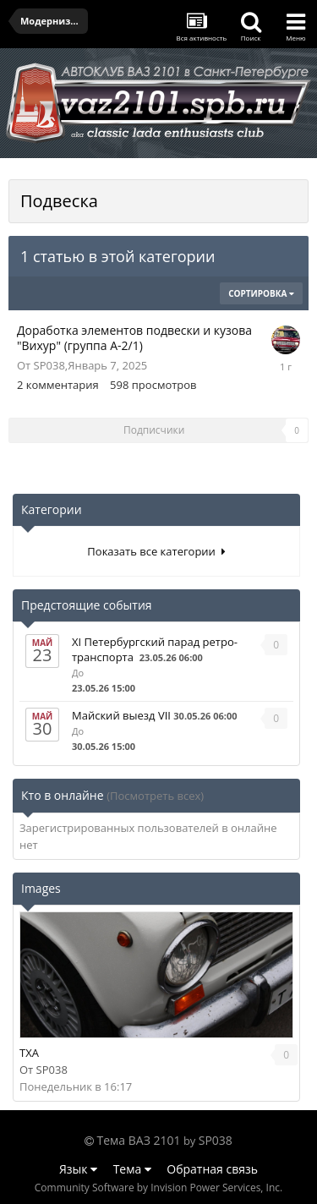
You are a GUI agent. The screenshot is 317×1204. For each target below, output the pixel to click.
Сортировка (261, 293)
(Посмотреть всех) (155, 795)
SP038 (49, 365)
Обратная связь (212, 1169)
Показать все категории (156, 551)
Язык (78, 1169)
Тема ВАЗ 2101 (139, 1140)
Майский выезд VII (121, 715)
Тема (132, 1169)
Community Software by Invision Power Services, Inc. (158, 1187)
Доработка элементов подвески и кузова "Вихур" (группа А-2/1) (134, 337)
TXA (29, 1052)
